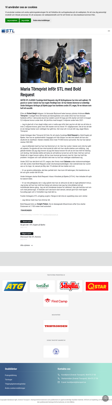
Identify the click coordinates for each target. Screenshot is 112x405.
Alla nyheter (26, 245)
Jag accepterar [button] (12, 20)
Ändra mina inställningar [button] (41, 20)
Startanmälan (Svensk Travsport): (78, 378)
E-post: (72, 382)
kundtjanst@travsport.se (50, 215)
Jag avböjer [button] (25, 20)
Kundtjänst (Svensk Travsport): (77, 374)
